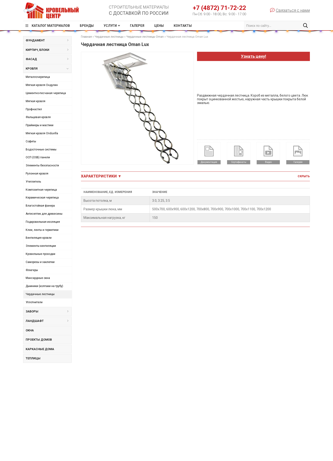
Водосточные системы (41, 149)
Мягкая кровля (35, 101)
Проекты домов (39, 339)
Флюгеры (32, 270)
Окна (30, 330)
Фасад (48, 59)
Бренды (87, 25)
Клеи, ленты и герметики (42, 230)
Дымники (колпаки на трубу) (44, 286)
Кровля (47, 69)
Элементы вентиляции (41, 245)
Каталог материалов (51, 25)
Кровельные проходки (40, 254)
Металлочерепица (38, 77)
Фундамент (48, 40)
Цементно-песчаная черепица (46, 93)
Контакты (183, 25)
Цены (159, 25)
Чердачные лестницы (40, 294)
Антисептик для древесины (44, 213)
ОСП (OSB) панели (38, 157)
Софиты (31, 141)
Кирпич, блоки (48, 50)
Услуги (110, 25)
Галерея (137, 25)
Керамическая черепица (42, 197)
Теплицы (33, 358)
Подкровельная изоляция (43, 221)
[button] (189, 56)
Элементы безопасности (42, 165)
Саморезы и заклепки (40, 262)
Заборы (48, 311)
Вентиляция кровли (39, 237)
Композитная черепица (41, 189)
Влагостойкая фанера (40, 205)
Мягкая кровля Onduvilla (42, 133)
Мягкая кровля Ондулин (42, 85)
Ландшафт (48, 321)
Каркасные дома (40, 349)
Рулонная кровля (37, 173)
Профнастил (34, 109)
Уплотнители (34, 302)
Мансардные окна (38, 278)
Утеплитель (33, 181)
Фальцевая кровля (38, 117)
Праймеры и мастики (39, 125)
